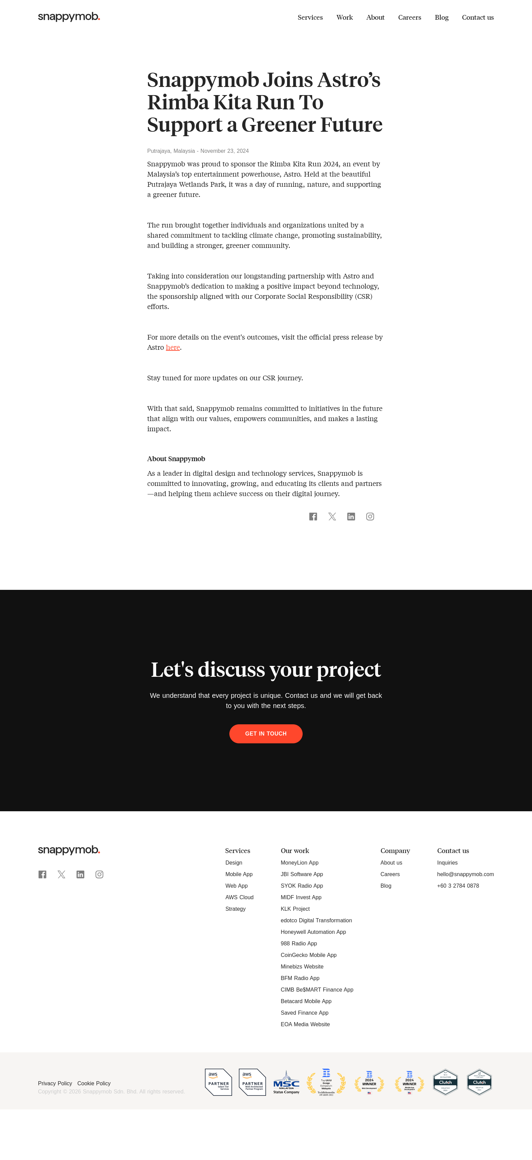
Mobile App (238, 874)
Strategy (235, 909)
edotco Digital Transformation (316, 920)
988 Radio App (299, 943)
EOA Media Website (305, 1024)
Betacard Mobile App (306, 1001)
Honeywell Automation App (313, 932)
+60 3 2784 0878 (458, 886)
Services (310, 17)
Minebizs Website (302, 966)
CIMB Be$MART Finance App (317, 990)
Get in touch (266, 734)
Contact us (478, 17)
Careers (409, 17)
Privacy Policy (56, 1083)
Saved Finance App (305, 1013)
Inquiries (447, 863)
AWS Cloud (239, 897)
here (173, 346)
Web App (236, 886)
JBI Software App (302, 874)
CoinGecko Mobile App (309, 955)
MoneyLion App (300, 863)
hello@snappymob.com (465, 874)
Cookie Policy (94, 1083)
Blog (442, 17)
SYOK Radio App (302, 886)
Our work (295, 850)
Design (233, 863)
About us (391, 863)
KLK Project (295, 909)
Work (345, 17)
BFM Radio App (300, 978)
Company (395, 850)
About (375, 17)
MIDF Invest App (301, 897)
